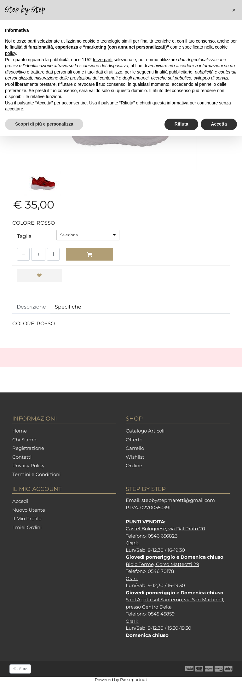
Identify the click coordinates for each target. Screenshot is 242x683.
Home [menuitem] (19, 431)
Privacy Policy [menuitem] (28, 465)
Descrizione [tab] (31, 307)
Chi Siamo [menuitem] (24, 440)
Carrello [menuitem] (135, 448)
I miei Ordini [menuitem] (27, 527)
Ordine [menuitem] (134, 465)
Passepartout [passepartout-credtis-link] (133, 679)
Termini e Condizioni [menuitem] (36, 474)
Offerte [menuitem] (134, 440)
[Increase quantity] (53, 254)
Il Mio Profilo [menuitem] (26, 518)
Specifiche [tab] (68, 307)
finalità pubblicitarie (173, 71)
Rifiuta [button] (181, 124)
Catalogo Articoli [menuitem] (145, 431)
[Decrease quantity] (23, 254)
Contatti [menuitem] (22, 457)
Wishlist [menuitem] (135, 457)
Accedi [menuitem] (20, 501)
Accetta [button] (219, 124)
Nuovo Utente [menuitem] (28, 510)
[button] (234, 10)
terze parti (102, 59)
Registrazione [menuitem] (28, 448)
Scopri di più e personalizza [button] (44, 124)
